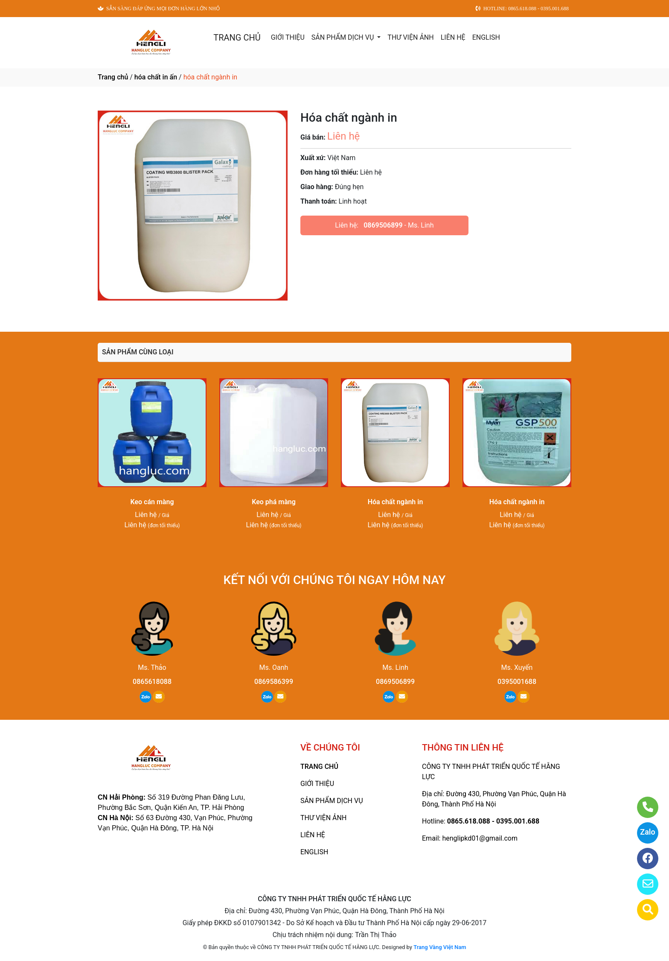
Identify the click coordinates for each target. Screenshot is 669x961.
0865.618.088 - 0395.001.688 (493, 821)
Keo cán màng (152, 502)
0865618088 (152, 682)
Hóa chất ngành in (395, 502)
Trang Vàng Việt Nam (439, 947)
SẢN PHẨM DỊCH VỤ (343, 37)
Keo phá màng (274, 502)
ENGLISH (486, 37)
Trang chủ (113, 77)
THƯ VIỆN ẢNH (410, 37)
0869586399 (273, 682)
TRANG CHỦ (236, 37)
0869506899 (383, 225)
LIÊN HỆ (453, 37)
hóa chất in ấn (155, 77)
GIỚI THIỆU (288, 37)
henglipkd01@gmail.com (479, 838)
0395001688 (516, 682)
